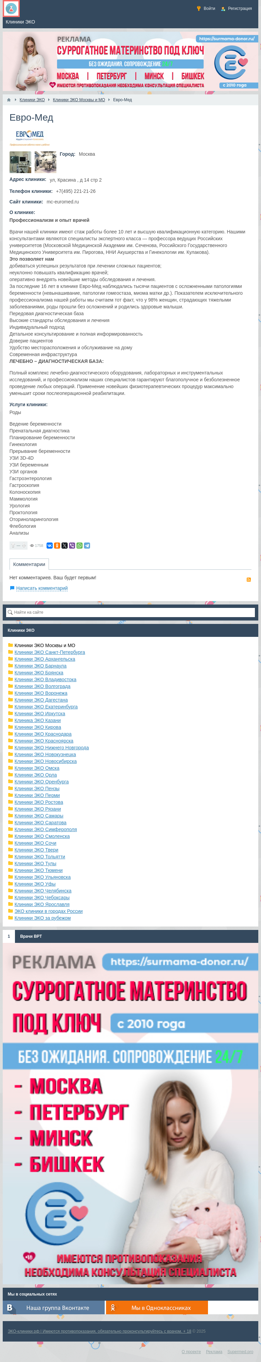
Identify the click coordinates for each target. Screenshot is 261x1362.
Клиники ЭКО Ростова (39, 802)
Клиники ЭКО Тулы (35, 863)
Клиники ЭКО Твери (36, 850)
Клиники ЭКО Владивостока (45, 679)
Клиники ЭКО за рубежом (43, 918)
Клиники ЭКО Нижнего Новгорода (52, 747)
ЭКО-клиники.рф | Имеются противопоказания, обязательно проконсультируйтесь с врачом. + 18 (99, 1331)
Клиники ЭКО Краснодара (43, 734)
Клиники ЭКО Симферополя (46, 829)
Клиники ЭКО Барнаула (41, 666)
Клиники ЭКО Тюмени (39, 870)
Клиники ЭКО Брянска (39, 672)
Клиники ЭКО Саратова (41, 822)
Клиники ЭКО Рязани (38, 809)
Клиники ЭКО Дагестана (41, 700)
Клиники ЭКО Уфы (35, 884)
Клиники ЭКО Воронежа (41, 693)
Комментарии (29, 564)
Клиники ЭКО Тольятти (40, 856)
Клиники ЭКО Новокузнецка (45, 754)
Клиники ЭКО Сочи (35, 843)
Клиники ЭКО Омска (37, 768)
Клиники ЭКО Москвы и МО (45, 645)
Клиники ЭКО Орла (36, 775)
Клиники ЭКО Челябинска (43, 890)
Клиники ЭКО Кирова (38, 727)
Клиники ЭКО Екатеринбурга (46, 706)
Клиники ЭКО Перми (37, 795)
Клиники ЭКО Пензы (37, 788)
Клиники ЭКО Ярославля (42, 904)
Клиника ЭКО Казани (38, 720)
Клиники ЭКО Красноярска (44, 741)
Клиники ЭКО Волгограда (43, 686)
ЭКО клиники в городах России (49, 911)
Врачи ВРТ (31, 936)
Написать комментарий (42, 588)
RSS (248, 579)
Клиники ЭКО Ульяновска (43, 877)
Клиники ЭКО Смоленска (42, 836)
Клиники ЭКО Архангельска (45, 659)
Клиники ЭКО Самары (39, 815)
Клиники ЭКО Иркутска (40, 713)
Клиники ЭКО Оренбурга (42, 781)
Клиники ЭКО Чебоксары (42, 897)
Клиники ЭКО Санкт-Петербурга (50, 652)
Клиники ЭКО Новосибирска (46, 761)
